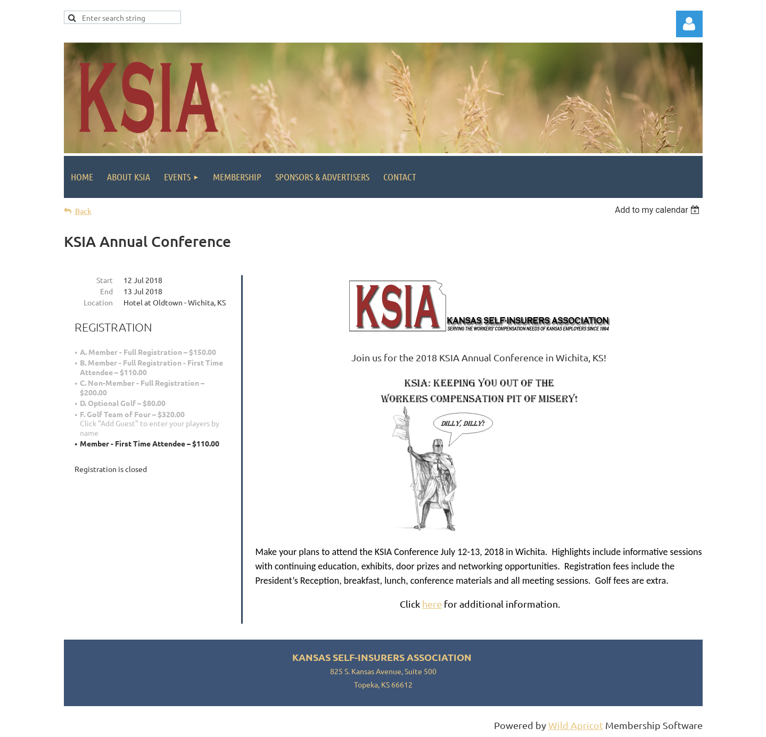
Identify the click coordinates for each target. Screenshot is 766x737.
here (432, 603)
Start (104, 280)
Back (83, 211)
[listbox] (659, 210)
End (106, 291)
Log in (689, 24)
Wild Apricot (575, 725)
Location (98, 302)
